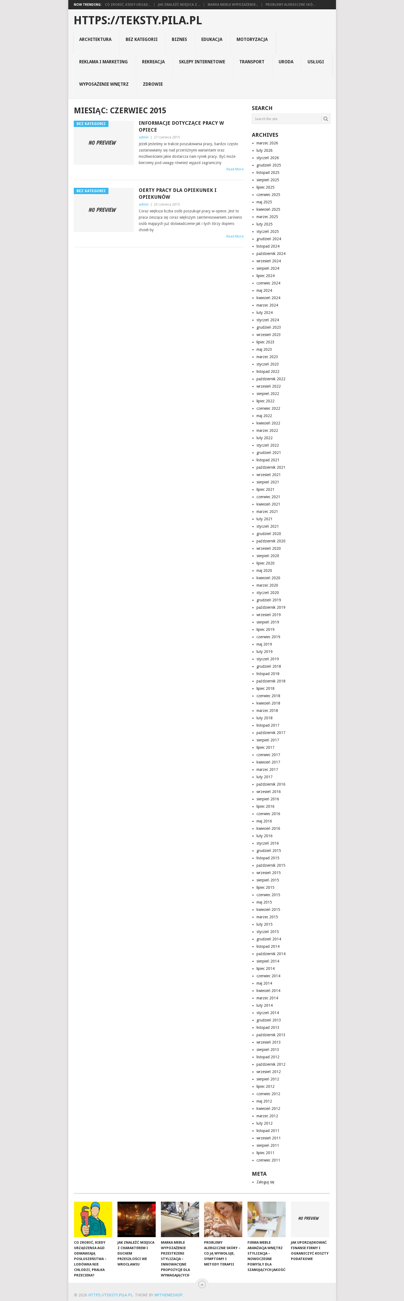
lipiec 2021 (265, 489)
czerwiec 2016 (268, 814)
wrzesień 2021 (268, 475)
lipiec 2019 (265, 629)
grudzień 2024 (268, 239)
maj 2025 (264, 202)
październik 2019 (270, 607)
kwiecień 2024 (268, 298)
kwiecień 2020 (268, 578)
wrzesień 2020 (268, 548)
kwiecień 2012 (268, 1108)
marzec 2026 (267, 143)
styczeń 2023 (267, 364)
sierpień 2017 (267, 740)
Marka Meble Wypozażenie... (233, 5)
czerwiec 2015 (268, 895)
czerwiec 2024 (268, 283)
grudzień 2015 (268, 850)
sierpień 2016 (267, 799)
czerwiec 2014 (268, 976)
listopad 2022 (267, 371)
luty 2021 (264, 519)
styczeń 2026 (267, 158)
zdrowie (153, 84)
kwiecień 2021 (268, 504)
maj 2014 (264, 983)
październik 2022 (270, 379)
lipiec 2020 (265, 563)
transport (251, 61)
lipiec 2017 (265, 747)
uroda (286, 61)
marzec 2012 (267, 1116)
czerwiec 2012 (268, 1094)
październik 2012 (270, 1064)
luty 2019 (264, 651)
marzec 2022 (267, 430)
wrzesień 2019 (268, 615)
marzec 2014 (267, 998)
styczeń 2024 (267, 320)
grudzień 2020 (268, 533)
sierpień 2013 (267, 1049)
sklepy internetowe (202, 61)
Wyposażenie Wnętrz (103, 84)
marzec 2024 (267, 305)
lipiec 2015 (265, 887)
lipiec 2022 (265, 401)
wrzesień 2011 (268, 1138)
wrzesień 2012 (268, 1072)
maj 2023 (264, 349)
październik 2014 (270, 954)
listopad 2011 (267, 1130)
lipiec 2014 (265, 968)
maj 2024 (264, 290)
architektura (95, 39)
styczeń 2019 (267, 659)
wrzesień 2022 (268, 386)
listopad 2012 (267, 1057)
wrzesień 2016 (268, 791)
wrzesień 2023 (268, 334)
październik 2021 (270, 467)
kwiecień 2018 (268, 703)
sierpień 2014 (267, 961)
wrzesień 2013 (268, 1042)
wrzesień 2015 (268, 873)
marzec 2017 (267, 769)
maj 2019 (264, 644)
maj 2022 (264, 416)
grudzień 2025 (268, 165)
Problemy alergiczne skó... (290, 5)
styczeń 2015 (267, 931)
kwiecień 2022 (268, 423)
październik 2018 (270, 681)
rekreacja (153, 61)
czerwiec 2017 (268, 755)
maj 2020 (264, 570)
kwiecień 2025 (268, 209)
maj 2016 (264, 821)
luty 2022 (264, 438)
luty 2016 (264, 836)
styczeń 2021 (267, 526)
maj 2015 (264, 902)
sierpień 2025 (267, 180)
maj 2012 (264, 1101)
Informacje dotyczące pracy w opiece (181, 126)
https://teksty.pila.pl (137, 20)
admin (144, 137)
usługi (316, 61)
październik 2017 (270, 732)
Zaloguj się (265, 1182)
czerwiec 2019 (268, 637)
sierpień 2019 (267, 622)
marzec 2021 (267, 511)
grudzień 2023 (268, 327)
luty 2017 (264, 777)
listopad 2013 (267, 1027)
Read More (235, 169)
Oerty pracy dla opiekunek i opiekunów (178, 193)
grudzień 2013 (268, 1020)
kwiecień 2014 (268, 990)
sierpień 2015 (267, 880)
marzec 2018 (267, 710)
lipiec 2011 (265, 1153)
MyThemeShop (168, 1295)
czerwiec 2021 (268, 497)
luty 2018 (264, 718)
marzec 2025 (267, 217)
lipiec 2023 (265, 342)
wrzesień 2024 (268, 261)
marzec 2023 (267, 357)
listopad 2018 (267, 674)
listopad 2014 (267, 946)
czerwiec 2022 (268, 408)
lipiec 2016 (265, 806)
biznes (179, 39)
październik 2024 (270, 253)
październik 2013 (270, 1035)
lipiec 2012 (265, 1086)
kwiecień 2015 (268, 909)
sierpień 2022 (267, 393)
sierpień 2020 (267, 556)
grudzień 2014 (268, 939)
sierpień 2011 (267, 1145)
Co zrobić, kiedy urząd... (128, 5)
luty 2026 (264, 150)
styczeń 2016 (267, 843)
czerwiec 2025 (268, 194)
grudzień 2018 (268, 666)
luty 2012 (264, 1123)
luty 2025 (264, 224)
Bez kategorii (142, 39)
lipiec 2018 (265, 688)
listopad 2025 (267, 172)
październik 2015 (270, 865)
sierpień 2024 (267, 268)
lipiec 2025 (265, 187)
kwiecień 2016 (268, 828)
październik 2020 (270, 541)
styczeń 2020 (267, 592)
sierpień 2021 (267, 482)
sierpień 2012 (267, 1079)
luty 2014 (264, 1005)
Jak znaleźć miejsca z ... (179, 5)
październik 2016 (270, 784)
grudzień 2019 (268, 600)
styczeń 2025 (267, 231)
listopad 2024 (267, 246)
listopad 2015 (267, 858)
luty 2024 (264, 312)
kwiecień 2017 (268, 762)
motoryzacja (252, 39)
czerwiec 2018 (268, 696)
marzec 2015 (267, 917)
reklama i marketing (103, 61)
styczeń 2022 (267, 445)
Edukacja (211, 39)
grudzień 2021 (268, 452)
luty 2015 (264, 924)
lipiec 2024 (265, 276)
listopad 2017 (267, 725)
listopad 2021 (267, 460)
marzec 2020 (267, 585)
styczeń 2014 (267, 1013)
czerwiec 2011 (268, 1160)
